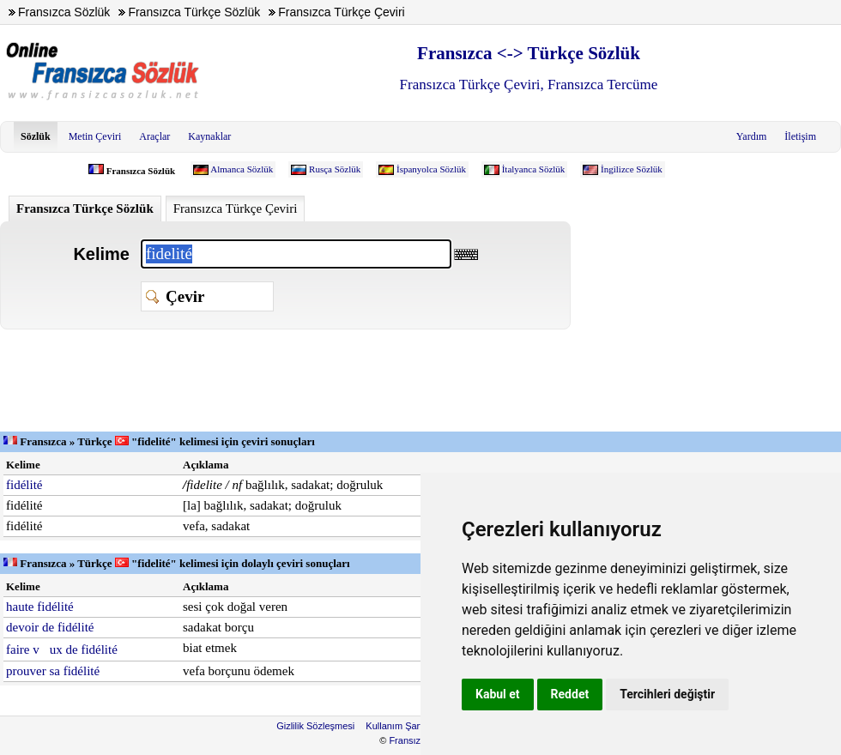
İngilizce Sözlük (632, 169)
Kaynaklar (209, 136)
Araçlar (154, 136)
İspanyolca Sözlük (431, 169)
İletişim (800, 136)
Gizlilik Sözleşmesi (315, 726)
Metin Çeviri (95, 136)
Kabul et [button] (497, 694)
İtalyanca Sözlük (534, 169)
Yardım (751, 136)
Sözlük (36, 136)
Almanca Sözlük (241, 169)
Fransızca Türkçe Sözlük (85, 208)
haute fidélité (40, 606)
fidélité (24, 485)
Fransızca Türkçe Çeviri (235, 208)
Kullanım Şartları (400, 726)
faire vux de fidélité (62, 649)
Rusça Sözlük (334, 169)
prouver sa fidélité (53, 671)
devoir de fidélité (50, 627)
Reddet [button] (570, 694)
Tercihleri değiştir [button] (667, 694)
